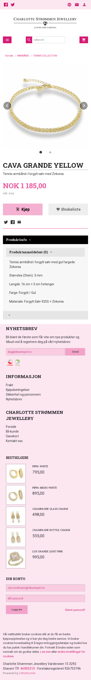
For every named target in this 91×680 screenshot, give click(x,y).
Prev (11, 104)
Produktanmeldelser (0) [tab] (28, 252)
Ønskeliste (68, 209)
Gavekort (12, 436)
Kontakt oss (14, 441)
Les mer (45, 651)
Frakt (9, 385)
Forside (9, 55)
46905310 (27, 668)
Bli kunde (12, 431)
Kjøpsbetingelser (18, 390)
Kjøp (23, 209)
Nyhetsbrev (14, 399)
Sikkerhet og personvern (23, 394)
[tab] (45, 315)
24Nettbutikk (27, 673)
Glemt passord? (75, 610)
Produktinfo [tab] (16, 240)
